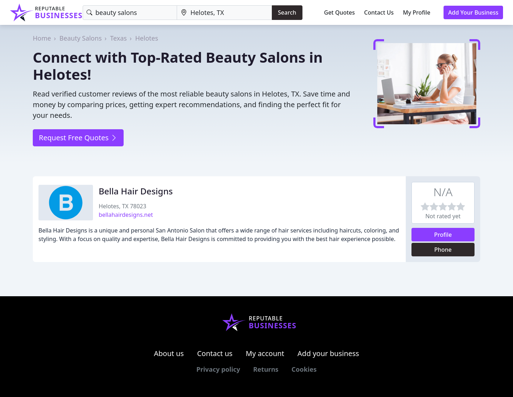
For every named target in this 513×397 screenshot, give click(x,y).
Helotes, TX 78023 (122, 206)
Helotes (146, 38)
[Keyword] (130, 12)
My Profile (416, 12)
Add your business (328, 353)
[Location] (224, 12)
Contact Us (379, 12)
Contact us (215, 353)
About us (169, 353)
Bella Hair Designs (136, 191)
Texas (118, 38)
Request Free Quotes (78, 137)
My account (265, 353)
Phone (443, 250)
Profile (443, 235)
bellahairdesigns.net (126, 215)
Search (287, 12)
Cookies (303, 369)
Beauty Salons (80, 38)
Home (42, 38)
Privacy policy (218, 369)
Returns (266, 369)
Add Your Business (473, 12)
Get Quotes (339, 12)
